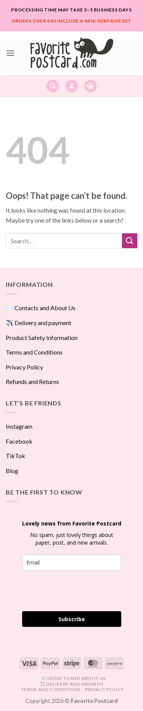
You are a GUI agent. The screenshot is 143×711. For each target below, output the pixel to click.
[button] (10, 53)
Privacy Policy (24, 367)
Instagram (19, 426)
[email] (71, 562)
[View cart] (90, 86)
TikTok (15, 455)
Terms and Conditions (34, 352)
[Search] (53, 86)
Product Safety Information (41, 337)
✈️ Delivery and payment (38, 322)
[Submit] (129, 240)
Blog (12, 470)
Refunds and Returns (32, 381)
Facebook (19, 441)
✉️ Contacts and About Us (41, 307)
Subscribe (71, 619)
